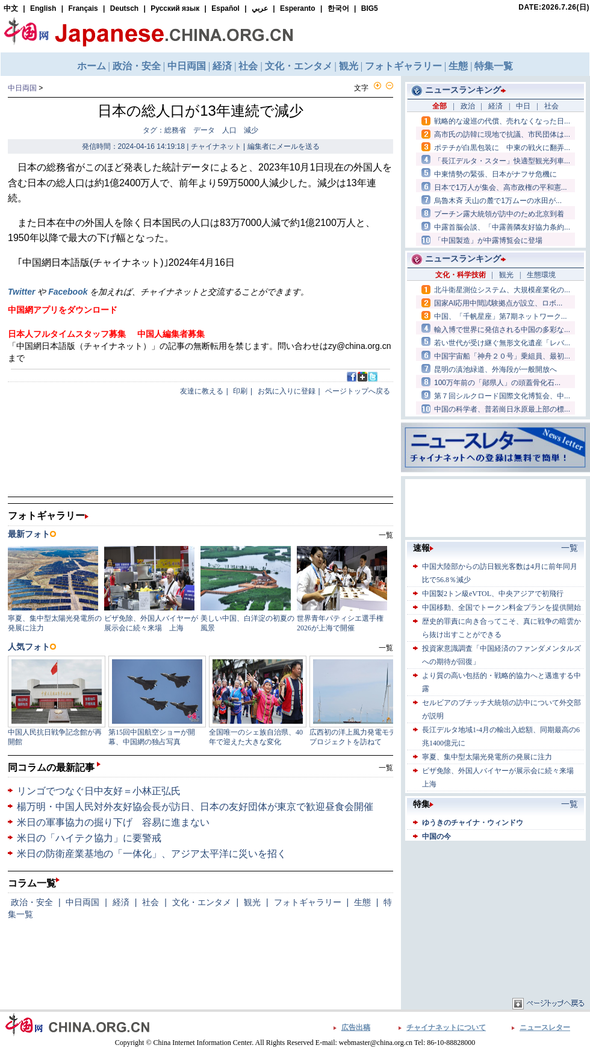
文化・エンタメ (201, 902)
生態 (362, 902)
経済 (121, 902)
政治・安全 (32, 902)
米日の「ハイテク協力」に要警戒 (89, 838)
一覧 (386, 768)
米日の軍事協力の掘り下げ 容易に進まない (113, 822)
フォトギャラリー (307, 902)
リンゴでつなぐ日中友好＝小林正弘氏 (99, 791)
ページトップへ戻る (357, 391)
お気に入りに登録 (286, 391)
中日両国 (22, 88)
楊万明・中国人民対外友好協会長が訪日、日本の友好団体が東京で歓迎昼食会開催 (195, 807)
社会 (150, 902)
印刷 (240, 391)
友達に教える (201, 391)
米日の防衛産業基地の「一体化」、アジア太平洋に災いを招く (152, 854)
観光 (252, 902)
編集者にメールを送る (283, 146)
